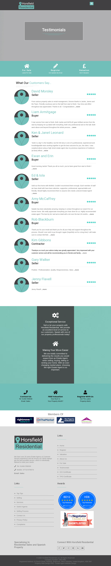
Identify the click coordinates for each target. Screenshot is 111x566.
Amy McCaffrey (43, 199)
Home (62, 446)
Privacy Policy (22, 520)
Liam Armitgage (44, 112)
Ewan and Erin (42, 156)
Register (63, 450)
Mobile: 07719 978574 (25, 470)
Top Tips (20, 493)
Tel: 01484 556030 (25, 399)
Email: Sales (25, 401)
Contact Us (21, 515)
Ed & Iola (38, 175)
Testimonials (64, 468)
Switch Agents (22, 507)
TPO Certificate (66, 476)
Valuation (63, 454)
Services (20, 502)
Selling (19, 498)
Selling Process (22, 511)
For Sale (63, 463)
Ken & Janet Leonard (47, 133)
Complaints (21, 524)
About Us (63, 459)
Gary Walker (41, 260)
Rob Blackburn (43, 219)
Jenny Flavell (41, 279)
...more (77, 107)
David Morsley (42, 91)
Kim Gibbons (41, 240)
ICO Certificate (65, 472)
